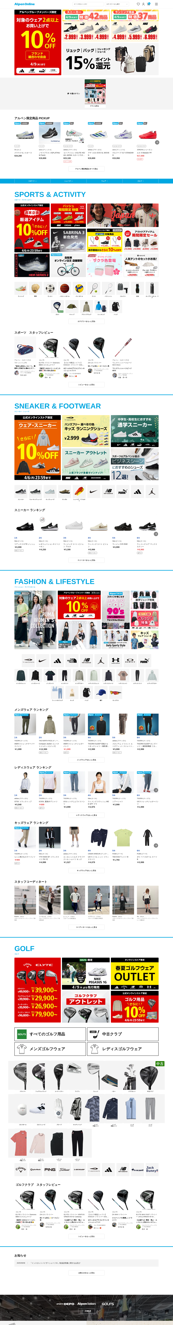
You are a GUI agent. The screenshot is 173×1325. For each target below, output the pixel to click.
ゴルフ (139, 181)
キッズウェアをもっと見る (86, 870)
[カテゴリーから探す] (117, 4)
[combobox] (88, 4)
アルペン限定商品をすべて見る (86, 169)
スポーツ (31, 181)
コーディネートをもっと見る (86, 927)
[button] (157, 142)
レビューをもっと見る (86, 385)
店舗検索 (88, 1311)
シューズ (67, 181)
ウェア (103, 181)
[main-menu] (156, 4)
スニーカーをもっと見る (86, 560)
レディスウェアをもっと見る (86, 815)
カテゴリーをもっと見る (86, 321)
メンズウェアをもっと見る (86, 760)
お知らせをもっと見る (86, 1273)
